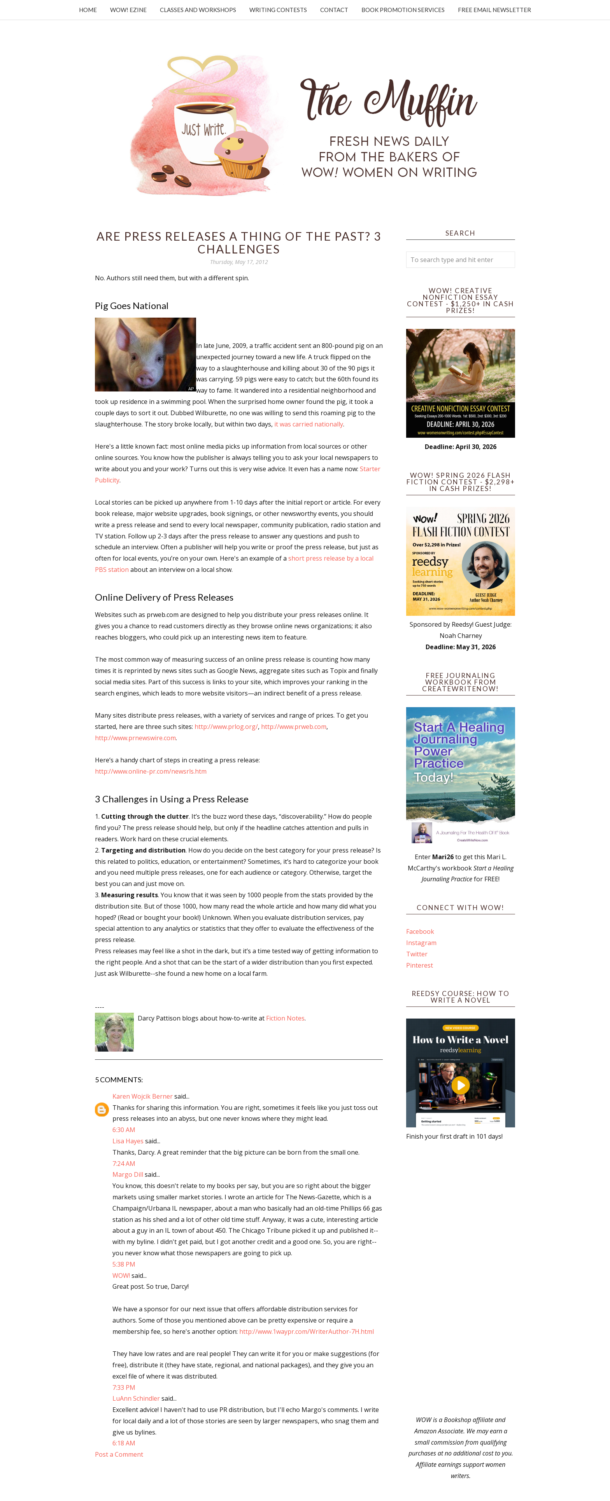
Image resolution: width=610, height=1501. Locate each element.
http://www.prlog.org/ (226, 726)
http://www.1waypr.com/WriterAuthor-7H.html (306, 1331)
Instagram (421, 942)
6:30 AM (123, 1129)
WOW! (121, 1275)
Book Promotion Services (403, 9)
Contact (334, 9)
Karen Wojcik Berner (142, 1096)
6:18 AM (123, 1443)
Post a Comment (119, 1454)
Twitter (417, 954)
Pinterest (419, 965)
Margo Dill (127, 1174)
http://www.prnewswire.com (135, 738)
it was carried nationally (308, 424)
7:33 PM (123, 1387)
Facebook (420, 931)
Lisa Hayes (128, 1141)
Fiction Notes (285, 1018)
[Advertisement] (460, 1278)
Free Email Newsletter (494, 9)
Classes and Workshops (198, 9)
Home (88, 9)
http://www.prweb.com (293, 726)
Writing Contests (278, 9)
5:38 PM (123, 1264)
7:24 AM (123, 1163)
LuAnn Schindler (136, 1398)
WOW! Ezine (128, 9)
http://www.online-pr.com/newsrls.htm (151, 771)
